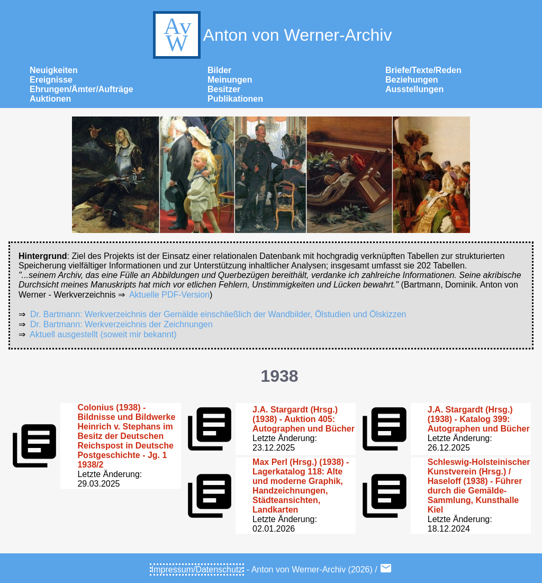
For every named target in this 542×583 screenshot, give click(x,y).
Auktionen (50, 98)
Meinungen (229, 79)
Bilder (219, 70)
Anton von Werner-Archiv (271, 34)
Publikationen (235, 98)
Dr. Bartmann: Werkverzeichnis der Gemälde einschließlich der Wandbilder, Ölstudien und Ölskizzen (218, 314)
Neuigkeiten (54, 70)
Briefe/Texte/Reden (423, 70)
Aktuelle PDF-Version (169, 294)
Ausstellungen (414, 89)
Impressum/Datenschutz (197, 569)
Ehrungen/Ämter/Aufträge (81, 89)
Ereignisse (51, 79)
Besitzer (223, 89)
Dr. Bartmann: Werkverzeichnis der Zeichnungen (121, 324)
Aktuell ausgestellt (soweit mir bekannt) (103, 334)
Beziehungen (411, 79)
